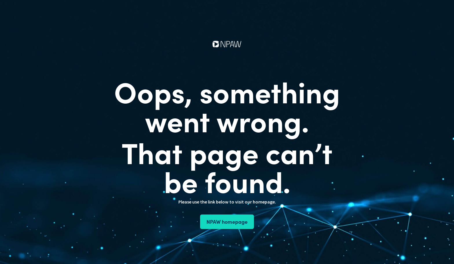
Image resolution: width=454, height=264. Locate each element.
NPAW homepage (227, 221)
